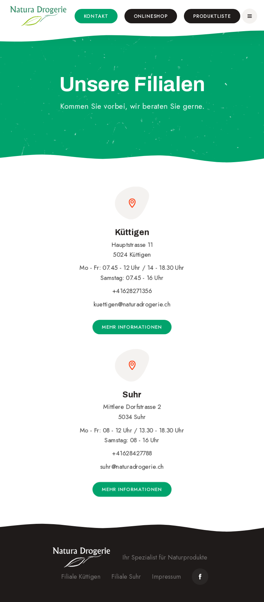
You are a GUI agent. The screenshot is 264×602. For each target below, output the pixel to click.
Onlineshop (151, 16)
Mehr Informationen (132, 327)
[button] (249, 16)
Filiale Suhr (126, 576)
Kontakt (96, 16)
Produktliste (212, 16)
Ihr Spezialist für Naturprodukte (164, 557)
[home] (38, 16)
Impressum (166, 576)
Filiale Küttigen (80, 576)
